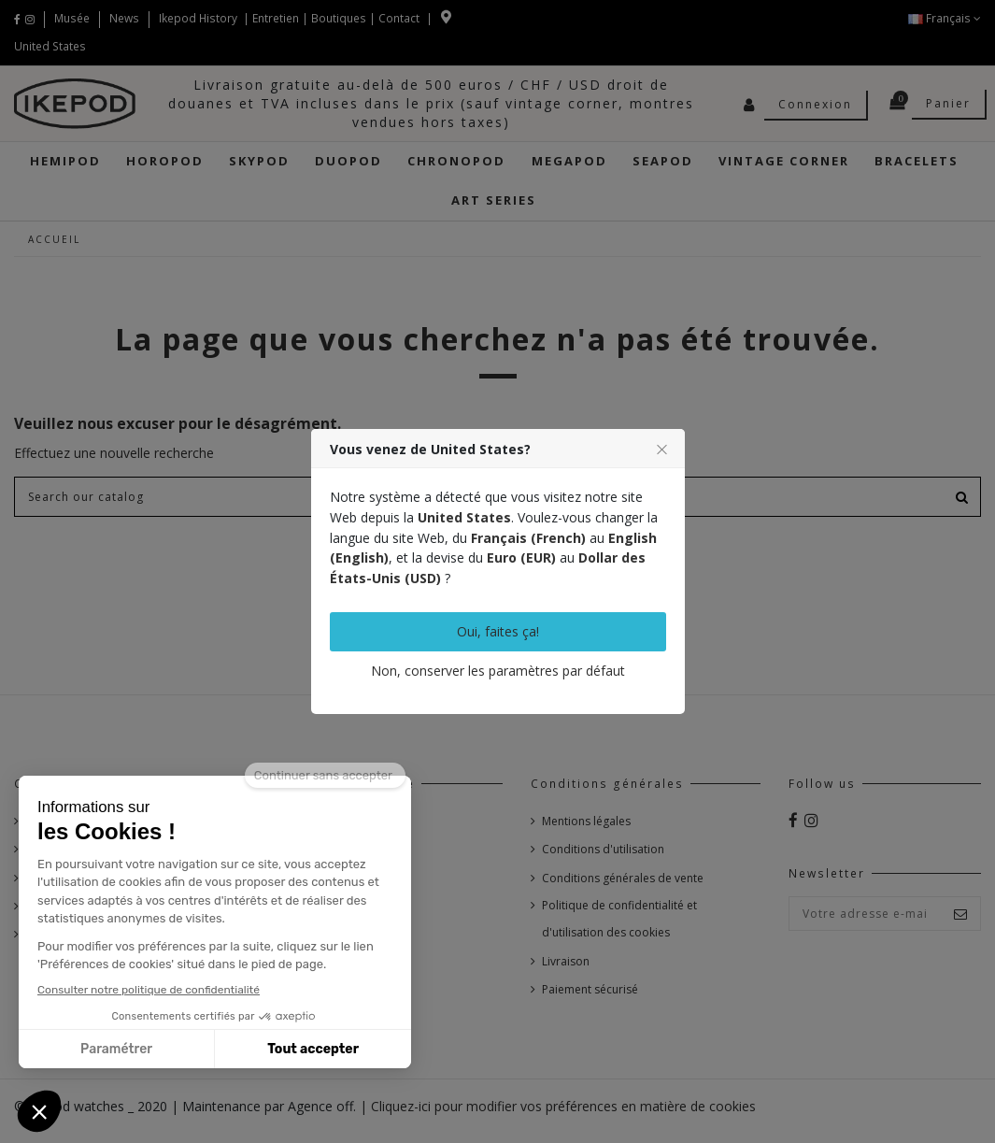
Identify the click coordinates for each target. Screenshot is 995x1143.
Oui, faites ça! (498, 631)
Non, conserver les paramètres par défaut (498, 670)
